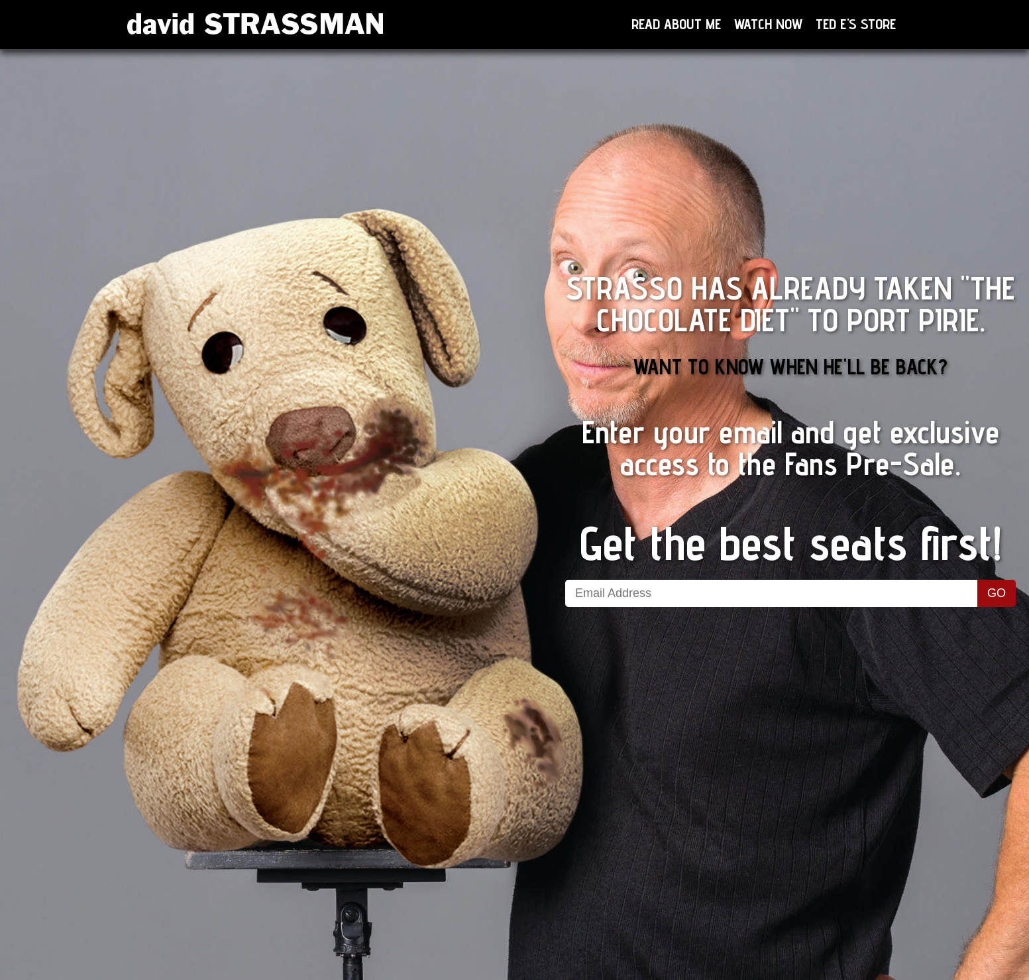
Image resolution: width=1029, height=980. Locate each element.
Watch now (768, 23)
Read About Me (676, 23)
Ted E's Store (856, 23)
